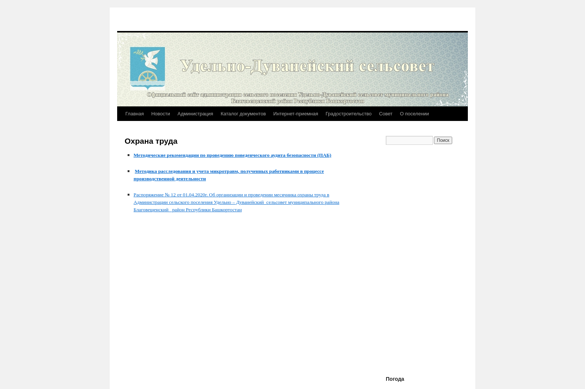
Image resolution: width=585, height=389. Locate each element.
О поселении (414, 113)
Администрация (195, 113)
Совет (385, 113)
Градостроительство (349, 113)
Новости (160, 113)
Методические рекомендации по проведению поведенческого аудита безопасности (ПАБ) (232, 155)
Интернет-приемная (295, 113)
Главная (134, 113)
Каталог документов (243, 113)
